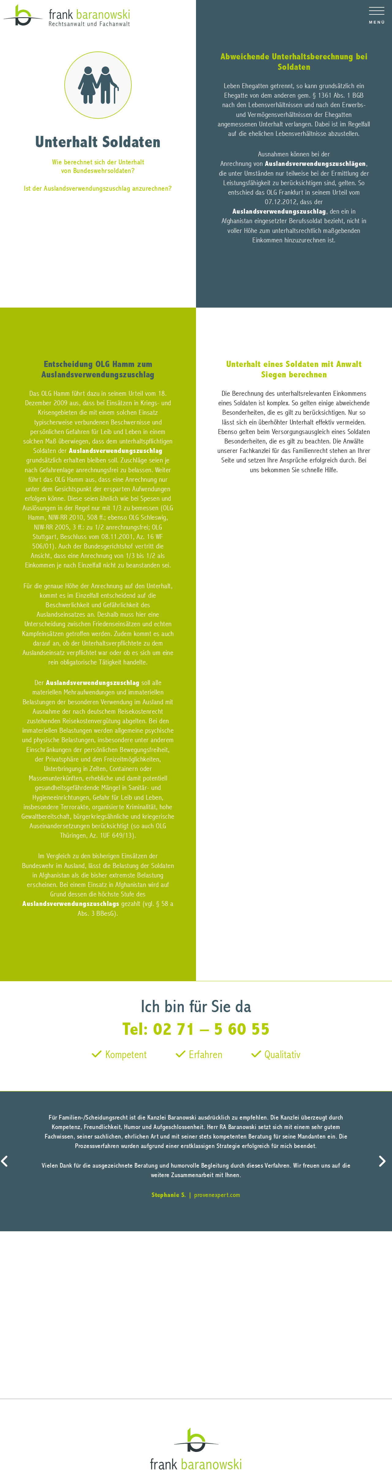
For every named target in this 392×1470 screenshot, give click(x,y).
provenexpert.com (217, 1195)
